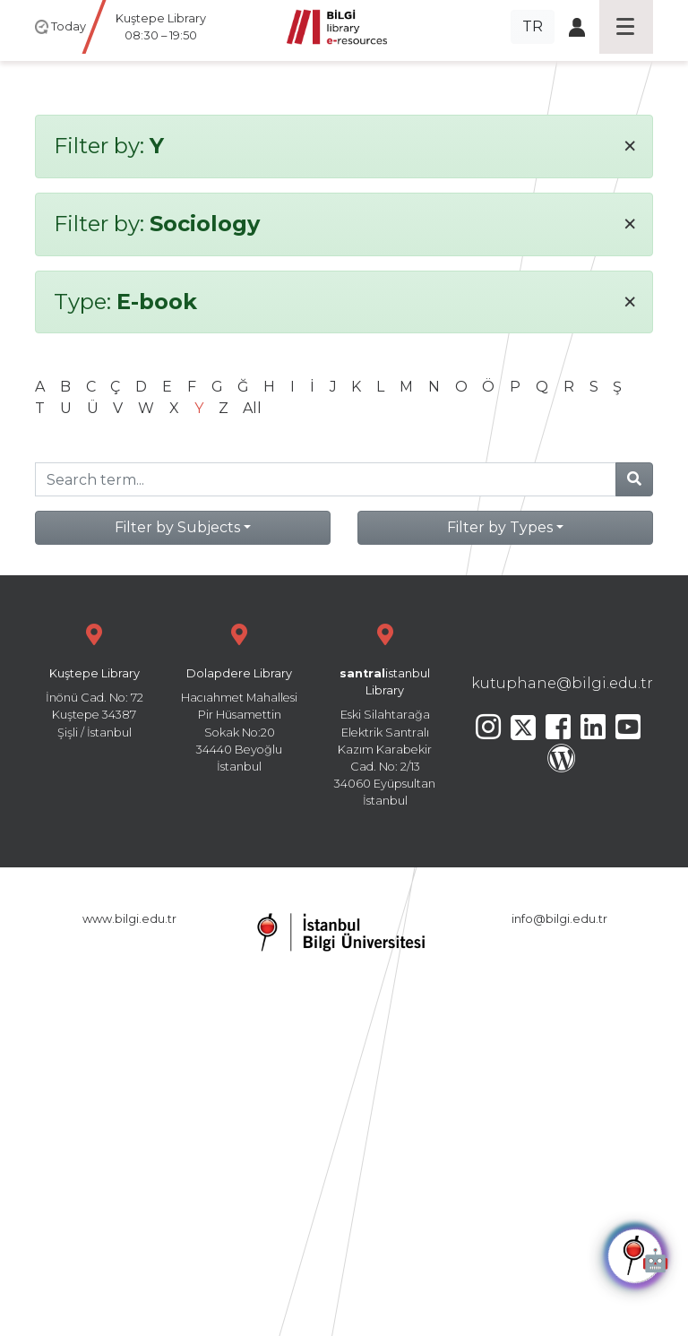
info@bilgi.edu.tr (559, 919)
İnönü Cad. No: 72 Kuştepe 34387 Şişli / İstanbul (94, 678)
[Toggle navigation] (626, 27)
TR (532, 26)
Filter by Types (500, 527)
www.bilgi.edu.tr (129, 919)
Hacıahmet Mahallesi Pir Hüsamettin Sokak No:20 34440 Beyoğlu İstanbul (239, 695)
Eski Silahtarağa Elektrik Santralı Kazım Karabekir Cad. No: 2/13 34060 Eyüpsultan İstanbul (385, 712)
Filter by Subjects (177, 527)
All (252, 408)
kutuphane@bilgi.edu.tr (562, 683)
